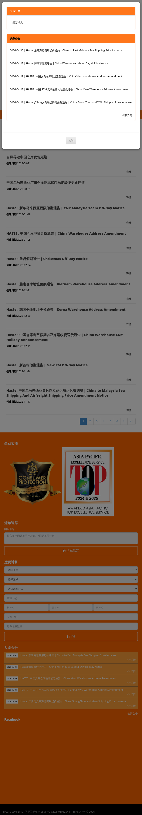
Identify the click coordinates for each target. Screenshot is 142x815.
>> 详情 (127, 54)
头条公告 (15, 38)
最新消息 (18, 22)
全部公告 (127, 115)
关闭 (71, 140)
